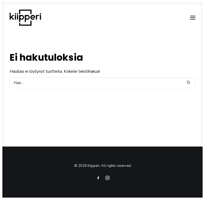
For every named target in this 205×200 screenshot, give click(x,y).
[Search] (102, 82)
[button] (192, 17)
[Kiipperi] (25, 18)
